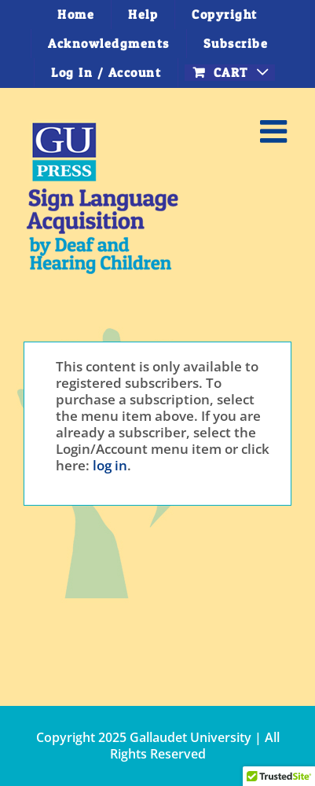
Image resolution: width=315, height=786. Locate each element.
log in (110, 465)
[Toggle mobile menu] (275, 131)
